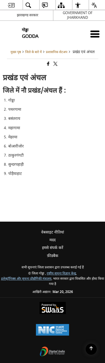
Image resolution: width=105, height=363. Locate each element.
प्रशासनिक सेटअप (56, 52)
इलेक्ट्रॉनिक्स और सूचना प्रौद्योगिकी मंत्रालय (26, 278)
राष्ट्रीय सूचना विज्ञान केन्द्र (61, 273)
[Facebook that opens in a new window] (48, 64)
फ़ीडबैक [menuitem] (52, 256)
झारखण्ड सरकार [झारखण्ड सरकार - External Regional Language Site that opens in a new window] (27, 15)
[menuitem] (11, 5)
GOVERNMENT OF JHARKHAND (78, 15)
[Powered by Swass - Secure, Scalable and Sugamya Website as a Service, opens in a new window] (52, 309)
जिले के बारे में (33, 52)
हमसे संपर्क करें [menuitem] (52, 248)
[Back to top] (91, 349)
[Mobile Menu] (95, 34)
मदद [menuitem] (52, 240)
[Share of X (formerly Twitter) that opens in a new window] (55, 64)
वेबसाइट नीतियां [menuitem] (52, 232)
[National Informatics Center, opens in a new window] (52, 330)
